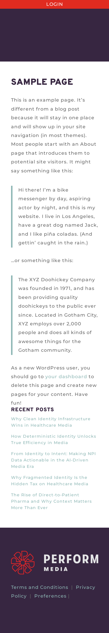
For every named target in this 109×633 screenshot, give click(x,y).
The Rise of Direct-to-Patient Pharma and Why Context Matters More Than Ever (51, 501)
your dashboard (66, 376)
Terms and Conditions (39, 587)
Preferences (50, 596)
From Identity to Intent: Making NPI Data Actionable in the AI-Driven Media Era (53, 460)
